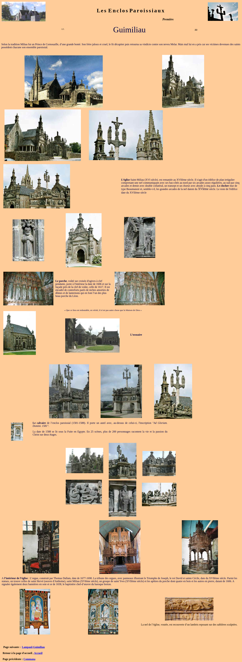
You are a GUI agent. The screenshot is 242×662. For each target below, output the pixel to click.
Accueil (38, 653)
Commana (29, 659)
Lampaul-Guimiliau (33, 647)
